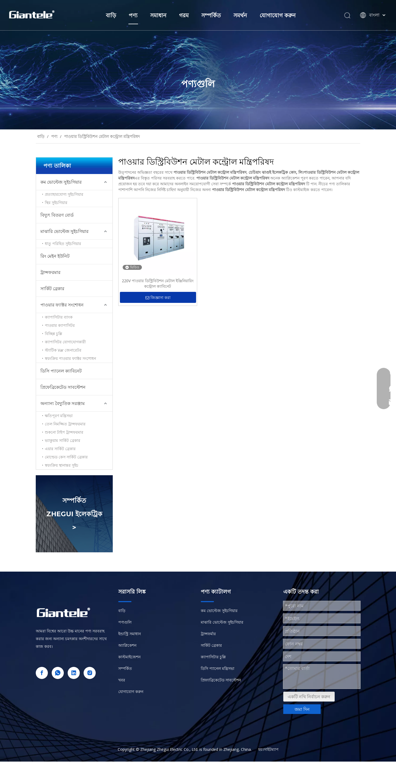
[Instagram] (90, 673)
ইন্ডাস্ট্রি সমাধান (129, 633)
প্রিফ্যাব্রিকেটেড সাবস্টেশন (221, 680)
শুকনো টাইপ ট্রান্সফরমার (64, 432)
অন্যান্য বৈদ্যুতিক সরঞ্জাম (62, 403)
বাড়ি (111, 15)
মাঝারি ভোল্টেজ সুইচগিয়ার (64, 231)
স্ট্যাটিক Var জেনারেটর (63, 350)
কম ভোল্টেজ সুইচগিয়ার (61, 182)
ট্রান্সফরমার (50, 272)
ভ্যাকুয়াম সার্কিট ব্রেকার (62, 440)
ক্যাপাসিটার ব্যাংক (59, 317)
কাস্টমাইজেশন (129, 656)
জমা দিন (302, 709)
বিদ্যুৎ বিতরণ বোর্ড (57, 215)
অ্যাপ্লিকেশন (127, 645)
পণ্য (133, 15)
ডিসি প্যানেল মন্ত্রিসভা (217, 668)
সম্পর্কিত (211, 15)
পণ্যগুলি (124, 622)
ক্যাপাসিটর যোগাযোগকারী (65, 341)
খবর (121, 680)
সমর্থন (240, 15)
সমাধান (158, 15)
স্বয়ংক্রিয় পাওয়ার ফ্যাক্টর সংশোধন (70, 358)
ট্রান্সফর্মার (208, 633)
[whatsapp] (58, 673)
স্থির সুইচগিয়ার (56, 202)
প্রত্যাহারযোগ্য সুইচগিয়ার (64, 194)
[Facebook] (42, 673)
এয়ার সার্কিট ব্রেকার (60, 448)
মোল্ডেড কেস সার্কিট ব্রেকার (66, 457)
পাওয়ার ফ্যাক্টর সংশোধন (62, 305)
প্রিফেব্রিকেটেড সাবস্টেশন (63, 387)
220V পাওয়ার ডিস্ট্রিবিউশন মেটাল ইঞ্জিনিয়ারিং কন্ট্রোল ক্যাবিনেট (158, 283)
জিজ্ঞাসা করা (157, 298)
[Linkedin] (74, 673)
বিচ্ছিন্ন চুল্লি (53, 333)
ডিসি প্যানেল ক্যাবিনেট (61, 371)
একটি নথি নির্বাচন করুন (309, 697)
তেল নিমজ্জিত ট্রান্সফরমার (65, 423)
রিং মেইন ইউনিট (55, 256)
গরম (184, 15)
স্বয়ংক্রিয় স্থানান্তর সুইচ (61, 465)
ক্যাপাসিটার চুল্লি (213, 656)
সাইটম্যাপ (271, 749)
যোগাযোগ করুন (278, 15)
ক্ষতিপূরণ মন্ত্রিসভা (59, 415)
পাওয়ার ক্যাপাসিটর (60, 325)
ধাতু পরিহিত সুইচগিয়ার (63, 243)
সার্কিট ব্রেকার (52, 289)
